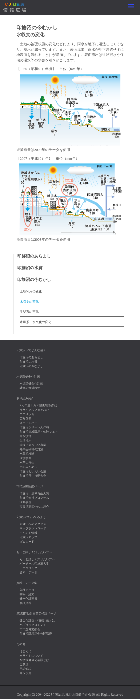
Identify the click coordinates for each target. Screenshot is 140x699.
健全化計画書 (28, 598)
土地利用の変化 (31, 291)
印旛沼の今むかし (34, 279)
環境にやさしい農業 (33, 445)
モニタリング (28, 568)
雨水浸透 (25, 436)
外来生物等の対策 (31, 449)
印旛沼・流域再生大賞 (34, 493)
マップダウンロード (33, 528)
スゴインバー (28, 423)
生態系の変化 (29, 311)
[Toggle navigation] (131, 6)
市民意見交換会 (30, 629)
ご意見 (24, 664)
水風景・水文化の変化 (35, 322)
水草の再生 (27, 462)
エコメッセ (27, 414)
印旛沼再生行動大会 (33, 475)
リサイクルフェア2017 (34, 409)
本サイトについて (31, 655)
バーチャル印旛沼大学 (34, 563)
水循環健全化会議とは (34, 660)
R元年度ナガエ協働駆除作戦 (38, 405)
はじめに (25, 651)
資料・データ (28, 572)
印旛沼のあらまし (34, 256)
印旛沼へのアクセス (33, 524)
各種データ (27, 589)
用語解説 (25, 668)
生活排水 (25, 440)
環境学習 (25, 458)
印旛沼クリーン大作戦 (34, 427)
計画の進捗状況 (30, 388)
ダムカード (27, 541)
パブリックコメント (33, 624)
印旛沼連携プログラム (34, 497)
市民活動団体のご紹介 (34, 506)
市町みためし (28, 467)
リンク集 (25, 673)
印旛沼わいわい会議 (33, 471)
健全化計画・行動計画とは (37, 620)
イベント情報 (28, 532)
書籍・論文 (27, 594)
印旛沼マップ (28, 537)
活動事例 (25, 502)
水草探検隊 (27, 453)
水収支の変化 (29, 301)
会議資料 (25, 603)
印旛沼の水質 (30, 267)
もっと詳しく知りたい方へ (37, 559)
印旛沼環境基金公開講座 (36, 633)
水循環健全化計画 (31, 383)
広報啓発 (25, 418)
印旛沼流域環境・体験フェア (39, 431)
